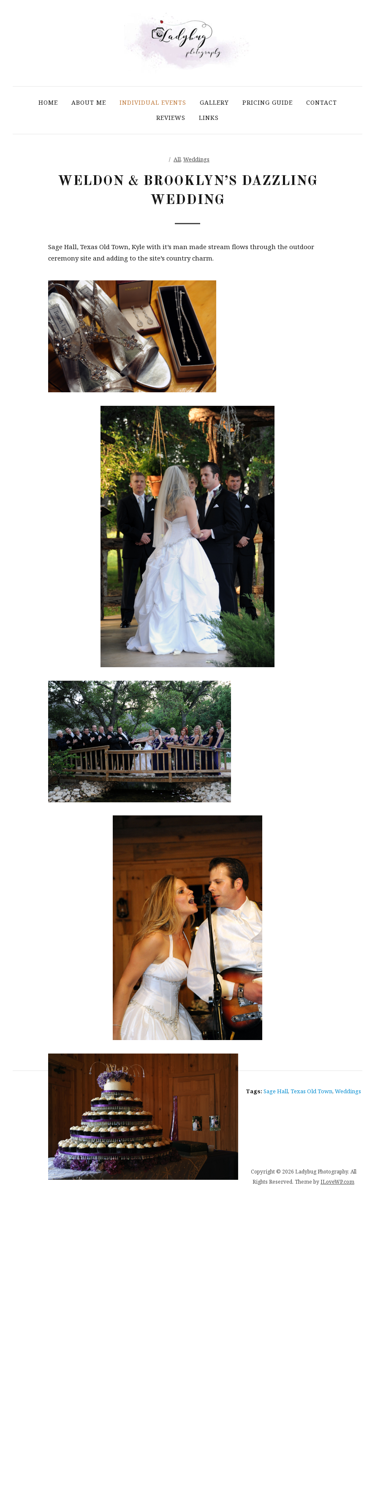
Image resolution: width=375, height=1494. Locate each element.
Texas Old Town (311, 1091)
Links (209, 118)
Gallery (214, 102)
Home (48, 102)
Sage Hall (276, 1091)
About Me (88, 102)
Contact (321, 102)
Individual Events (153, 102)
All (177, 159)
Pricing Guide (267, 102)
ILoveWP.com (337, 1181)
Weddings (196, 159)
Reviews (170, 118)
